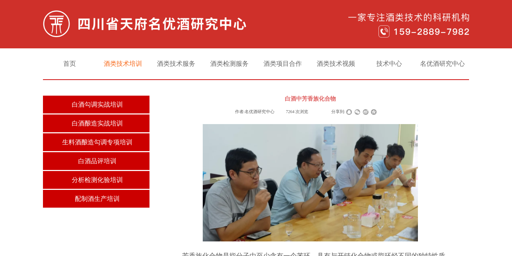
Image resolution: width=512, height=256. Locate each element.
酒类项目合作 (282, 63)
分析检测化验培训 (97, 179)
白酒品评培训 (97, 161)
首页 (69, 63)
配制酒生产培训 (97, 198)
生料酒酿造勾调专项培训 (97, 142)
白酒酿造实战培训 (97, 123)
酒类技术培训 (123, 63)
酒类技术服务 (176, 63)
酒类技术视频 (336, 63)
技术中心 (389, 63)
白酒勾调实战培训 (97, 104)
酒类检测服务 (229, 63)
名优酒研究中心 (442, 63)
